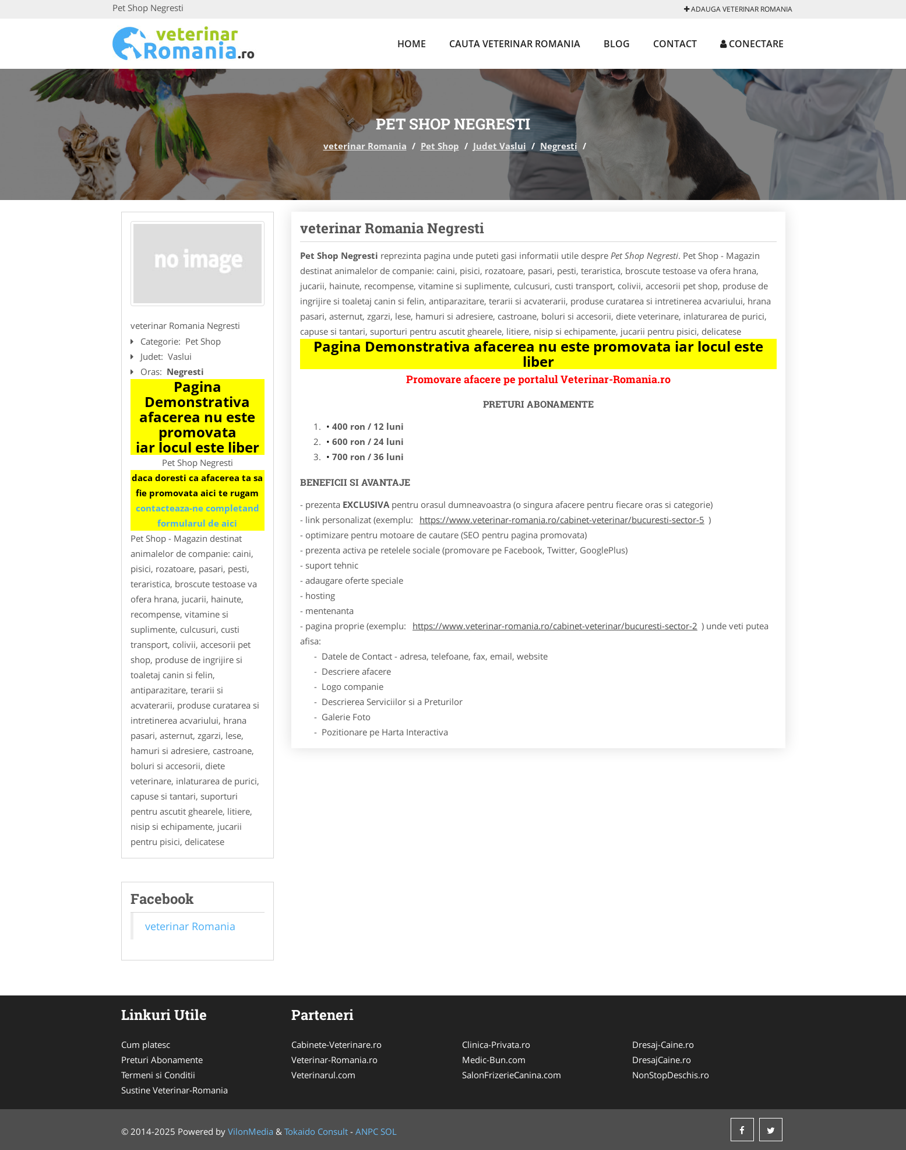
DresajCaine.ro (661, 1059)
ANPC (366, 1131)
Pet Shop (440, 146)
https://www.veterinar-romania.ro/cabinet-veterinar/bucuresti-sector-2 (555, 626)
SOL (388, 1131)
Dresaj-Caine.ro (663, 1044)
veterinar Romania (365, 146)
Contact (675, 43)
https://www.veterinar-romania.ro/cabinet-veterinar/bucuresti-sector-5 (561, 519)
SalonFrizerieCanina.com (511, 1075)
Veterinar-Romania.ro (334, 1059)
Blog (617, 43)
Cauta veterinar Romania (514, 43)
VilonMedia (250, 1131)
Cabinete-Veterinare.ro (336, 1044)
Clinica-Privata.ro (496, 1044)
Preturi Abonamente (162, 1059)
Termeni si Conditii (158, 1075)
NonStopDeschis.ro (670, 1075)
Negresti (558, 146)
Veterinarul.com (323, 1075)
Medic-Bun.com (494, 1059)
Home (411, 43)
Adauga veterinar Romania (738, 9)
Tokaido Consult (316, 1131)
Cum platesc (145, 1044)
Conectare (752, 43)
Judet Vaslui (499, 146)
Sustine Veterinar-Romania (174, 1090)
